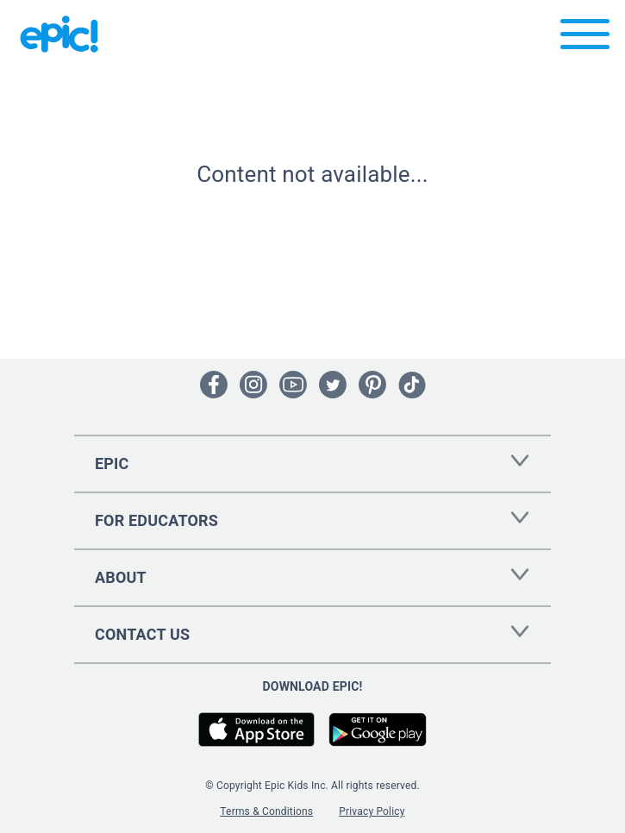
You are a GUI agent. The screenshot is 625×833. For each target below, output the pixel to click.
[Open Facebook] (214, 384)
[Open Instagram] (253, 384)
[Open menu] (585, 38)
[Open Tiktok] (412, 384)
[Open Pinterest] (372, 384)
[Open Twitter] (333, 384)
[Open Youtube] (293, 384)
